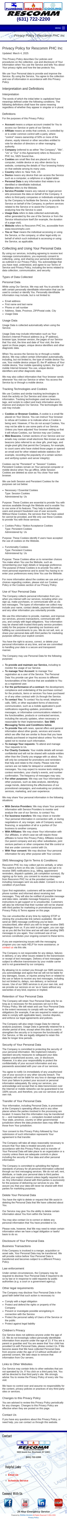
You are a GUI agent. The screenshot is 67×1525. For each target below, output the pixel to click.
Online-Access (26, 1515)
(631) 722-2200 (33, 19)
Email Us (13, 1475)
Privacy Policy (33, 1517)
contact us (7, 947)
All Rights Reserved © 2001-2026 (44, 1515)
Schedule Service (18, 1480)
